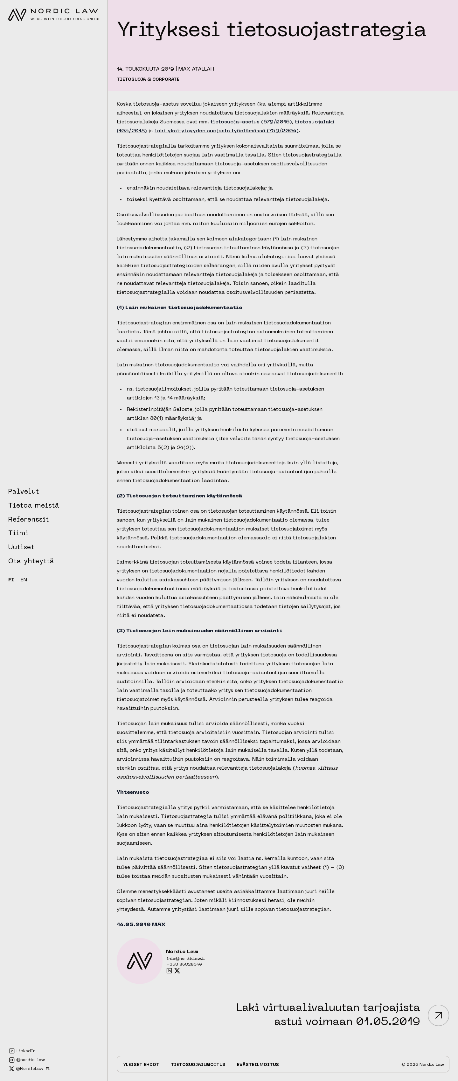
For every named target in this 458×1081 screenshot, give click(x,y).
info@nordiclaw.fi (186, 959)
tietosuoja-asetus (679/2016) (251, 122)
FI (11, 580)
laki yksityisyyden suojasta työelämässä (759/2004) (227, 131)
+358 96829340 (184, 965)
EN (24, 580)
